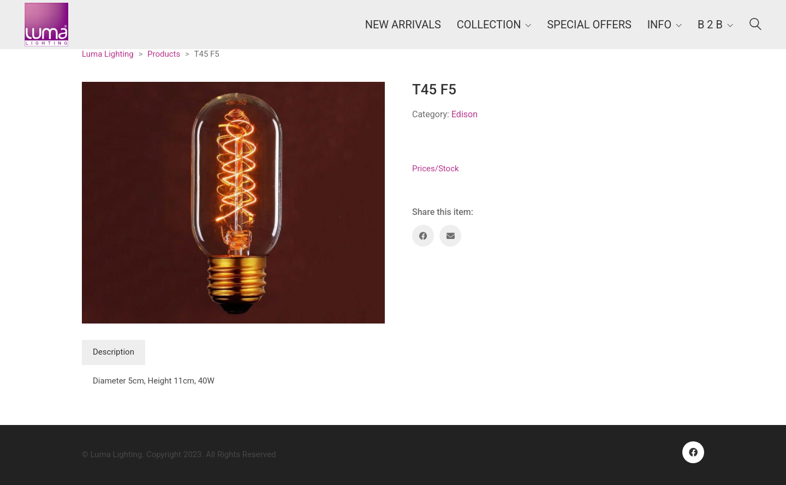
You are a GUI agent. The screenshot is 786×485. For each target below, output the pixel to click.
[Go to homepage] (46, 24)
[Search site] (755, 25)
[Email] (450, 236)
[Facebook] (423, 236)
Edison (464, 114)
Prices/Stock (435, 168)
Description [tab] (113, 352)
